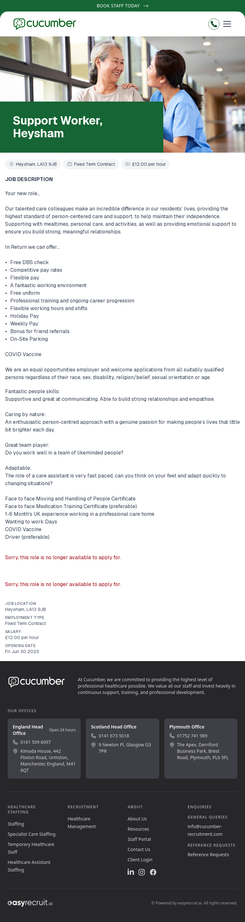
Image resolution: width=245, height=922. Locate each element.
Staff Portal (139, 839)
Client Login (140, 860)
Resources (138, 829)
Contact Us (139, 849)
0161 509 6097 (32, 742)
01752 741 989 (188, 736)
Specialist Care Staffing (32, 834)
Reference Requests (208, 854)
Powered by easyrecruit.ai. (179, 903)
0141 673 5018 (110, 736)
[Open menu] (227, 24)
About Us (137, 819)
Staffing (16, 824)
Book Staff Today (122, 6)
